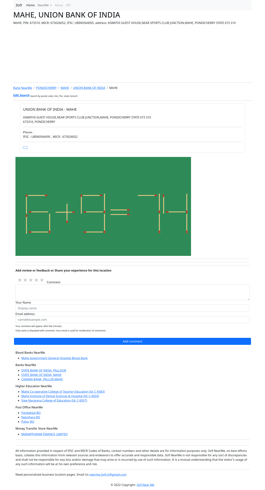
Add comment (132, 341)
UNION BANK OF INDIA (89, 88)
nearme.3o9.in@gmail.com (107, 474)
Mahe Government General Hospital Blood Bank (54, 358)
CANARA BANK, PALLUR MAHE (42, 379)
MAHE (65, 88)
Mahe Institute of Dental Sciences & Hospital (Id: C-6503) (60, 396)
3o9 (18, 5)
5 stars (42, 280)
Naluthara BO (30, 417)
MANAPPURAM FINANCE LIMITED (44, 434)
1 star (20, 280)
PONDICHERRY (46, 88)
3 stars (31, 280)
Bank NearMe (22, 88)
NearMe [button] (44, 5)
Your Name (23, 302)
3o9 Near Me (145, 485)
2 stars (25, 280)
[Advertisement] (132, 54)
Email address (25, 314)
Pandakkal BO (31, 413)
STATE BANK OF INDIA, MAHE (41, 375)
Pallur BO (27, 422)
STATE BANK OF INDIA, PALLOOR (43, 370)
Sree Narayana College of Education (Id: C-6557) (54, 400)
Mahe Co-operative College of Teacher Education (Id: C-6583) (63, 392)
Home (30, 5)
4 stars (36, 280)
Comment (53, 282)
